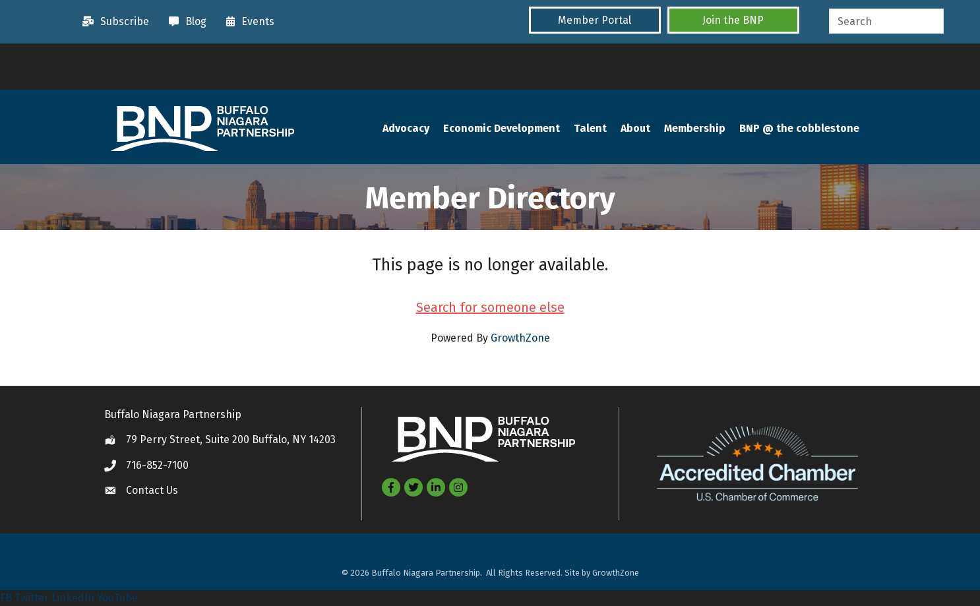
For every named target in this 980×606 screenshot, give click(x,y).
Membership (694, 128)
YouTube (117, 597)
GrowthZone (520, 338)
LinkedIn (72, 597)
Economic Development (501, 128)
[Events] (247, 22)
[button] (595, 20)
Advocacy (406, 128)
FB (6, 597)
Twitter (32, 597)
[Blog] (184, 22)
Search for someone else (490, 307)
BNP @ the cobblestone (799, 128)
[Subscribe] (112, 22)
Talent (590, 128)
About (635, 128)
